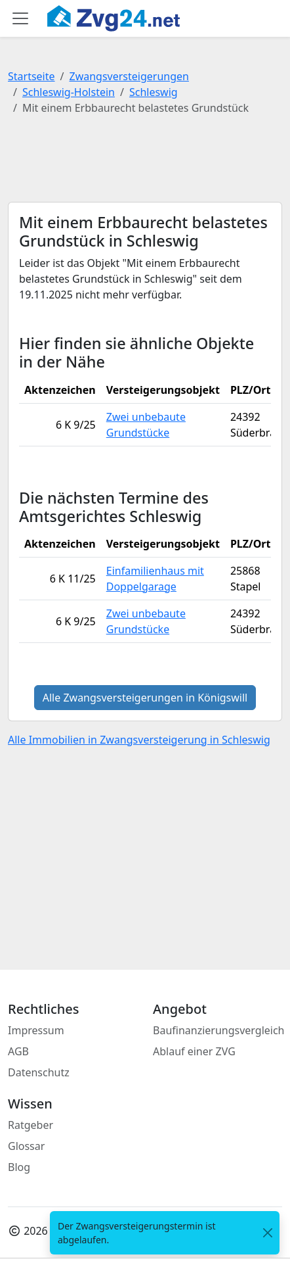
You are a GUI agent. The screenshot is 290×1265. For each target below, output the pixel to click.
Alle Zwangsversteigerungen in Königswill (145, 697)
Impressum (36, 1030)
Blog (19, 1167)
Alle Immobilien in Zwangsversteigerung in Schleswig (139, 739)
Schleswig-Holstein (68, 92)
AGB (18, 1051)
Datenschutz (39, 1072)
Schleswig (153, 92)
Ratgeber (30, 1125)
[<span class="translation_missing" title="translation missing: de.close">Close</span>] (267, 1233)
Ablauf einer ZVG (194, 1051)
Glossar (26, 1146)
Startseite (31, 76)
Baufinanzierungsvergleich (219, 1030)
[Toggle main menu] (20, 18)
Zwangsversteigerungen (129, 76)
